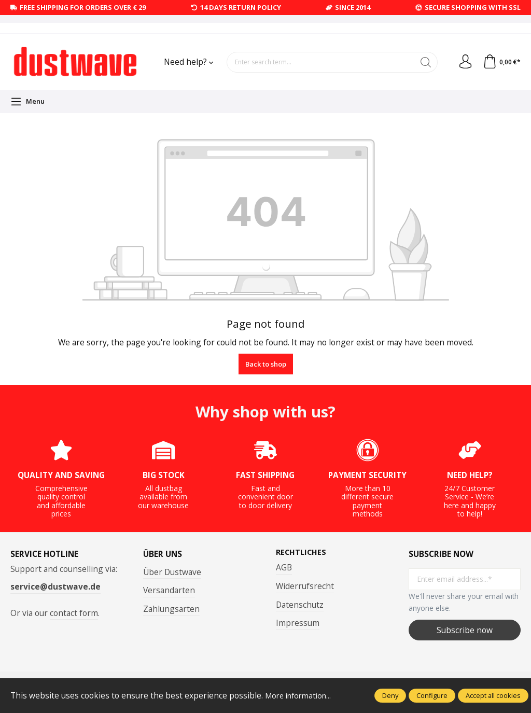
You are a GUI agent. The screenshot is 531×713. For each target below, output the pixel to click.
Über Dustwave (172, 572)
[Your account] (463, 62)
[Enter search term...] (319, 62)
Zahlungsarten (171, 608)
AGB (284, 568)
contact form (74, 613)
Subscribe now (465, 630)
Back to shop (265, 364)
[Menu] (27, 101)
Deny (390, 695)
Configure (432, 695)
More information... (301, 695)
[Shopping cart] (501, 62)
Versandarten (169, 590)
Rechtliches (302, 552)
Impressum (297, 623)
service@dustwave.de (55, 586)
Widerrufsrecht (305, 586)
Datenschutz (300, 604)
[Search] (423, 62)
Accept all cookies (493, 695)
